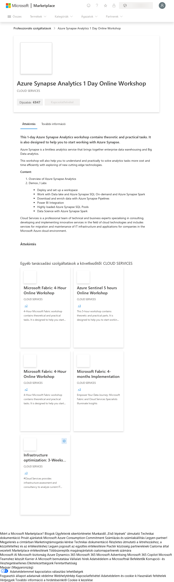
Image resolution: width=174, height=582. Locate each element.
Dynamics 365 (65, 554)
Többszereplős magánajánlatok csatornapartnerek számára (90, 550)
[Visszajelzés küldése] (88, 5)
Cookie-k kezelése (80, 580)
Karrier (29, 559)
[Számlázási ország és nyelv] (136, 5)
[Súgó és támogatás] (97, 5)
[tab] (30, 123)
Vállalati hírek (79, 559)
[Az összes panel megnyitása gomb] (14, 16)
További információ (53, 124)
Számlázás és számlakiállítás (125, 538)
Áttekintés (29, 124)
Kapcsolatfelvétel (88, 576)
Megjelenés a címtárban (17, 542)
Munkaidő (99, 533)
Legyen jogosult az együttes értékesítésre (77, 546)
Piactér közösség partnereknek (128, 546)
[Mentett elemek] (105, 5)
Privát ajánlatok (31, 538)
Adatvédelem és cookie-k (119, 576)
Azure (51, 554)
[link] (45, 307)
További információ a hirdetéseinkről (41, 580)
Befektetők (137, 559)
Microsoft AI (8, 554)
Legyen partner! (156, 538)
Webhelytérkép (64, 576)
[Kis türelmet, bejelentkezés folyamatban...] (162, 5)
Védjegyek (7, 580)
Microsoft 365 (86, 554)
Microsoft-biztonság (32, 554)
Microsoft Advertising (111, 554)
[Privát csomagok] (114, 5)
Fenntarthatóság (65, 563)
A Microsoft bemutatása (52, 559)
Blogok (50, 533)
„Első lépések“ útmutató (123, 533)
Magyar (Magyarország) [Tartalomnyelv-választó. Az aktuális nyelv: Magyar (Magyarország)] (16, 567)
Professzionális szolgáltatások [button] (32, 28)
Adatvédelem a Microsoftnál (109, 559)
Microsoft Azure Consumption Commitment (74, 538)
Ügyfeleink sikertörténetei (73, 533)
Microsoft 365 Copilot (142, 554)
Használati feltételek (151, 576)
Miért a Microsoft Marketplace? (22, 533)
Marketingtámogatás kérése (53, 542)
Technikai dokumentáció (91, 542)
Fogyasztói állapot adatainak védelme (26, 576)
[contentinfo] (54, 28)
